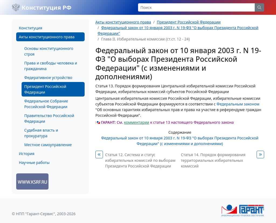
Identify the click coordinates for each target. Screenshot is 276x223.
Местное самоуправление (48, 144)
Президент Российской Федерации (45, 89)
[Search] (196, 7)
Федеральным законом (238, 104)
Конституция (30, 27)
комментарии (136, 122)
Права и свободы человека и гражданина (50, 65)
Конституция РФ (41, 7)
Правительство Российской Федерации (49, 118)
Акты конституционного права (46, 36)
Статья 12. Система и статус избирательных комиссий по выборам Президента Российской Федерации (140, 160)
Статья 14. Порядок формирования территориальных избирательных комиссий (213, 160)
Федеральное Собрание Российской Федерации (46, 103)
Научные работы (34, 162)
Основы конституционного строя (48, 51)
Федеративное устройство (48, 77)
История (26, 153)
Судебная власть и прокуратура (41, 133)
